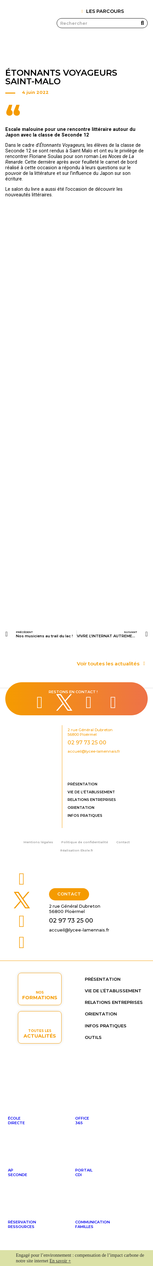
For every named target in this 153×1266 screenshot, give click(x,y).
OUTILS (93, 1037)
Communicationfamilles (92, 1224)
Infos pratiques (85, 815)
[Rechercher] (142, 23)
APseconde (17, 1172)
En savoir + (60, 1260)
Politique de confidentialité (84, 842)
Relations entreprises (92, 800)
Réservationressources (22, 1224)
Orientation (81, 808)
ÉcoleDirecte (16, 1120)
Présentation (82, 784)
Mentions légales (38, 842)
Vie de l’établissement (91, 792)
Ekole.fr (86, 850)
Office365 (82, 1120)
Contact (123, 842)
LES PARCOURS (105, 11)
